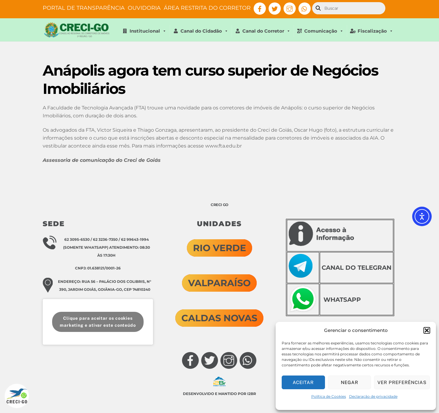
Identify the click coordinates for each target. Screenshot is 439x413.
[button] (427, 330)
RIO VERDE (219, 248)
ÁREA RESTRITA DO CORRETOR (207, 8)
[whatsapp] (304, 8)
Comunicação (324, 31)
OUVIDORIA (144, 8)
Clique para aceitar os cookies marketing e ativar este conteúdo (98, 322)
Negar (349, 382)
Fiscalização (375, 31)
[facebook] (260, 8)
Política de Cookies (328, 396)
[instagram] (290, 8)
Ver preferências (402, 382)
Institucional (148, 31)
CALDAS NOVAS (219, 318)
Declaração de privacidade (373, 396)
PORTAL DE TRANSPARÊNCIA (84, 8)
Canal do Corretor (266, 31)
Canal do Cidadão (204, 31)
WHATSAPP (342, 299)
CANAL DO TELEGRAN (356, 267)
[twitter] (275, 8)
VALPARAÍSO (219, 283)
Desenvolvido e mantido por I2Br (219, 393)
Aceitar (303, 382)
